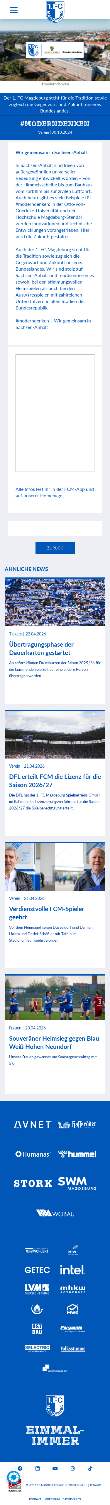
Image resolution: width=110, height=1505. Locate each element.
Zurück (55, 548)
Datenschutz (71, 1499)
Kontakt (35, 1499)
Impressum (52, 1499)
